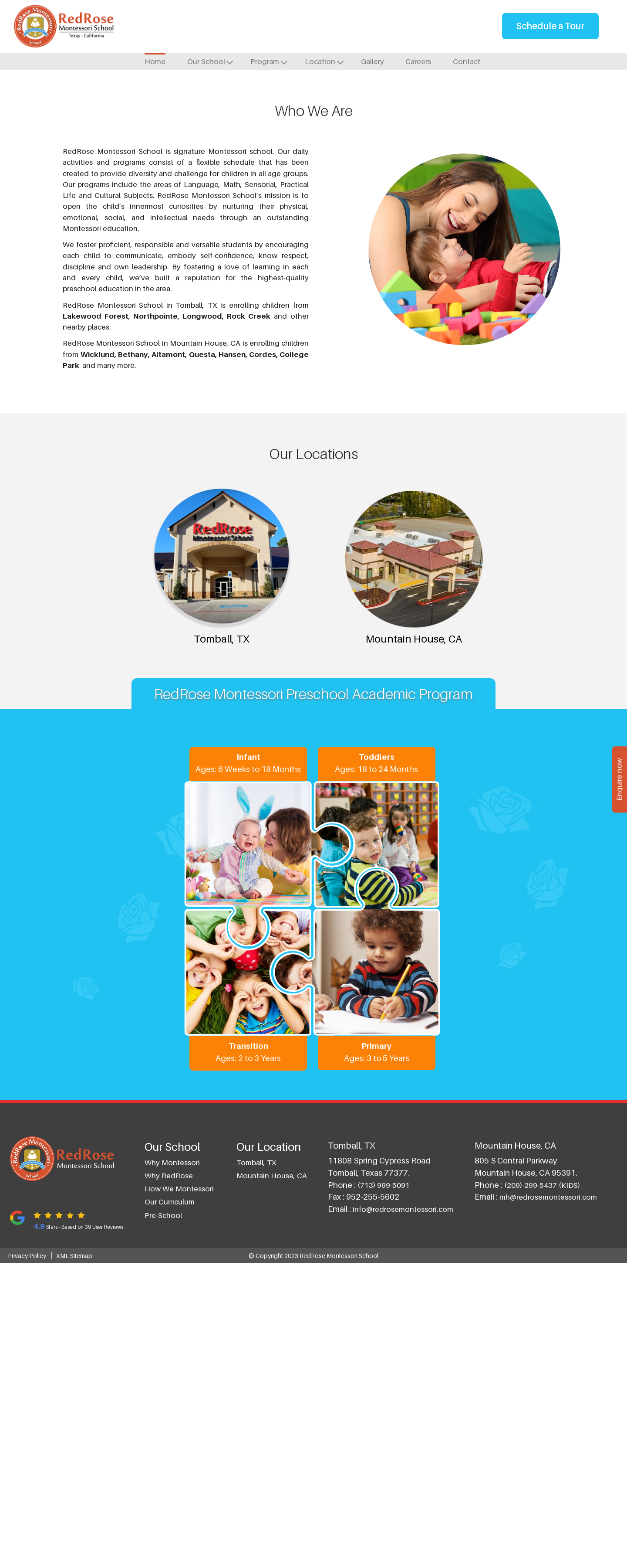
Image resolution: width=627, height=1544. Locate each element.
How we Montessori (179, 1469)
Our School (206, 61)
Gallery (372, 61)
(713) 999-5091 (383, 1465)
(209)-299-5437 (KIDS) (542, 1465)
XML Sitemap (74, 1536)
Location (320, 61)
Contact (466, 61)
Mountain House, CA (369, 235)
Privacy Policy (27, 1536)
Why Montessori (172, 1443)
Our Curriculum (170, 1482)
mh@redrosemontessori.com (548, 1477)
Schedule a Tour (550, 25)
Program (264, 61)
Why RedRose (169, 1456)
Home (155, 61)
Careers (418, 61)
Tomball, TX (258, 235)
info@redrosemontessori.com (403, 1490)
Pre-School (163, 1495)
